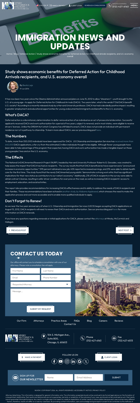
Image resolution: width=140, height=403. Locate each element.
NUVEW (37, 390)
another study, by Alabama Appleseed (80, 191)
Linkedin (73, 361)
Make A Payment (58, 5)
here (98, 130)
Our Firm (21, 321)
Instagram (66, 361)
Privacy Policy (99, 390)
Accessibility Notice (83, 390)
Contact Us (70, 324)
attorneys (99, 218)
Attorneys (38, 321)
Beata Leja (28, 85)
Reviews (119, 321)
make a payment (32, 357)
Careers (103, 321)
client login (110, 357)
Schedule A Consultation (95, 5)
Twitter (85, 361)
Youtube (60, 361)
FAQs (77, 321)
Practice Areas (59, 321)
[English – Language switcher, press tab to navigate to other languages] (42, 5)
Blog (89, 321)
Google (79, 361)
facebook (54, 361)
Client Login (76, 5)
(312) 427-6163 (120, 6)
